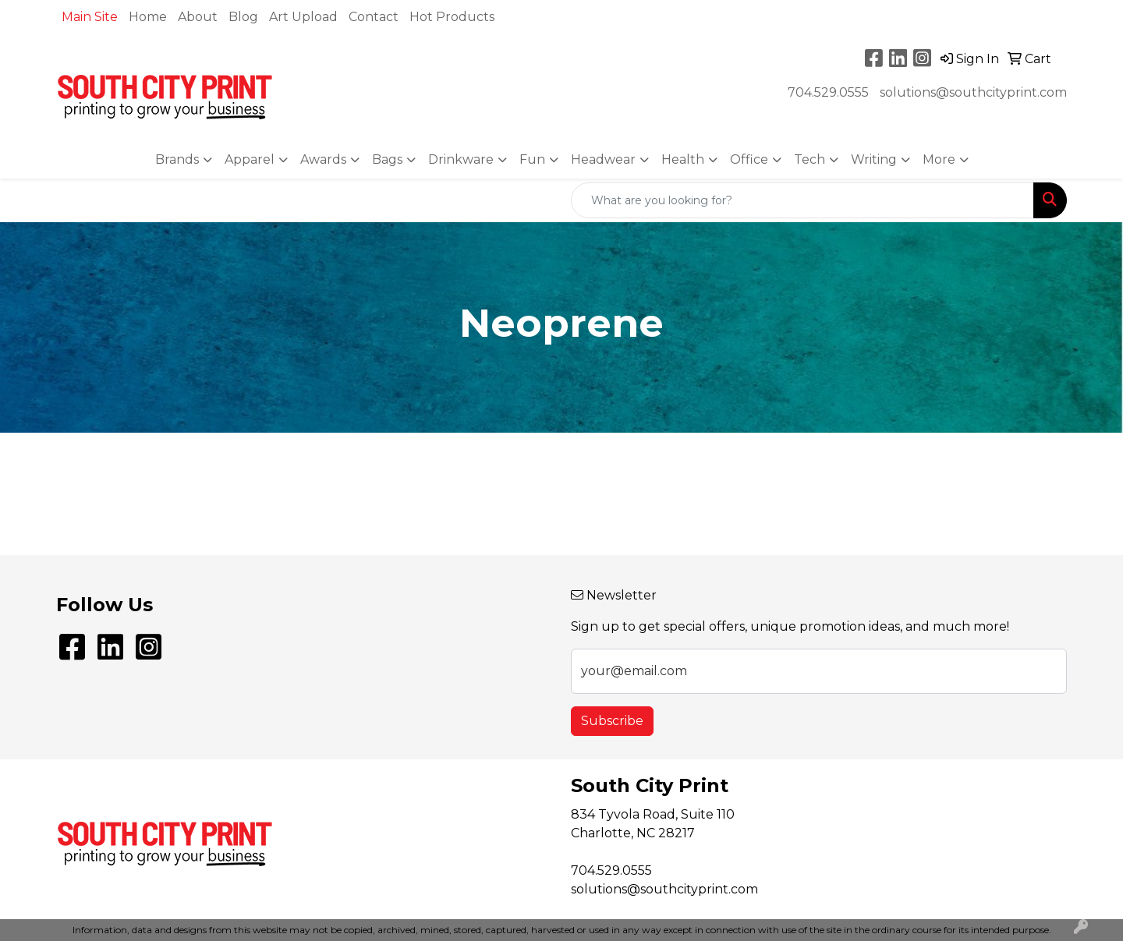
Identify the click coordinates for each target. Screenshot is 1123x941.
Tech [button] (809, 159)
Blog (243, 16)
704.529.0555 (828, 92)
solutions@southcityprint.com (973, 92)
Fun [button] (532, 159)
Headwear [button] (603, 159)
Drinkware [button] (461, 159)
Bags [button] (387, 159)
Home (148, 16)
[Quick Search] (802, 200)
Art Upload (303, 16)
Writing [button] (874, 159)
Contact (374, 16)
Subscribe (612, 720)
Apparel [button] (250, 159)
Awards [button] (323, 159)
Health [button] (682, 159)
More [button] (939, 159)
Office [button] (749, 159)
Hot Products (451, 16)
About (198, 16)
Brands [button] (177, 159)
